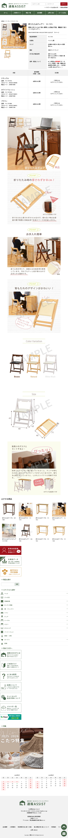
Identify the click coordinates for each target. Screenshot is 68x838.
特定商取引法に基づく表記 (25, 827)
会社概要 (39, 12)
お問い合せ (51, 12)
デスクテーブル (14, 21)
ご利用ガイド (17, 12)
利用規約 (53, 827)
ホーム (6, 12)
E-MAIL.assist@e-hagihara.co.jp (39, 811)
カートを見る (62, 12)
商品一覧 (28, 12)
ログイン (52, 82)
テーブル (8, 21)
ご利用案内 (12, 827)
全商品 (2, 21)
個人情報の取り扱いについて (41, 827)
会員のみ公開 (36, 81)
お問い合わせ (34, 830)
